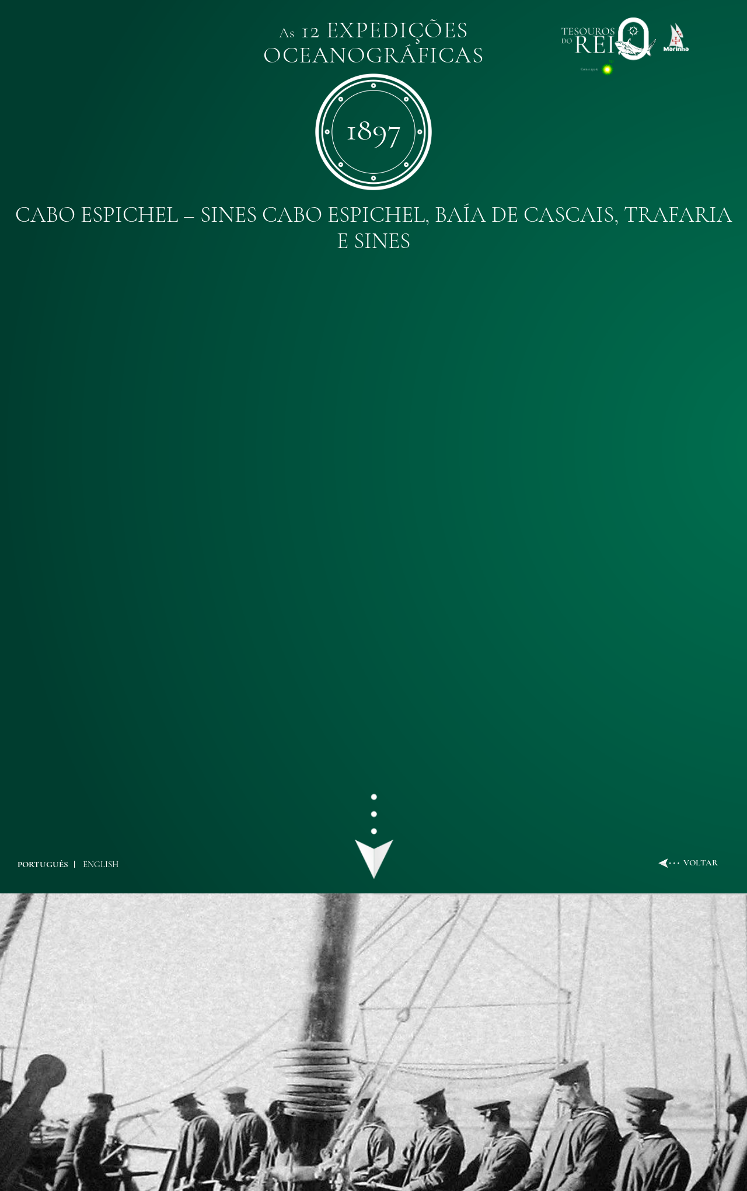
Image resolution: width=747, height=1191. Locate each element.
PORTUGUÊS (43, 864)
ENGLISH (100, 864)
